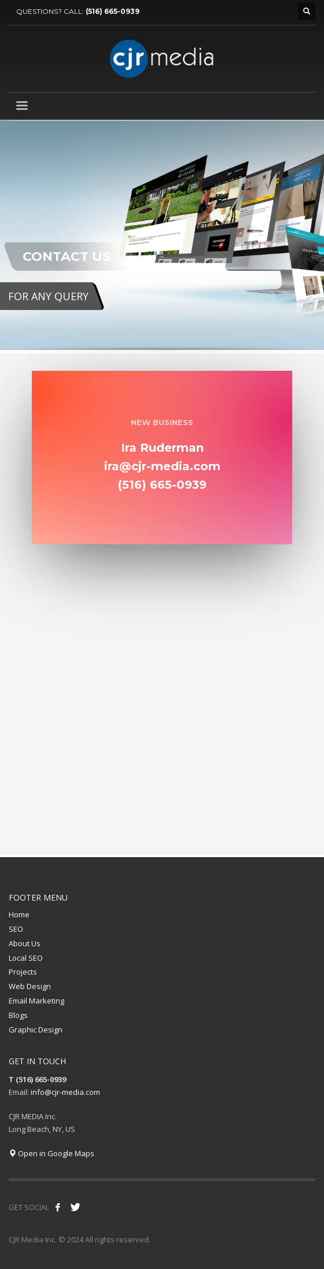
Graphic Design (35, 1029)
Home (19, 914)
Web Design (30, 986)
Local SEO (26, 958)
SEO (16, 929)
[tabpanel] (162, 236)
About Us (25, 943)
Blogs (18, 1015)
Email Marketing (36, 1000)
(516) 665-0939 (112, 11)
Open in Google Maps (51, 1153)
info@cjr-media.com (65, 1092)
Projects (23, 971)
